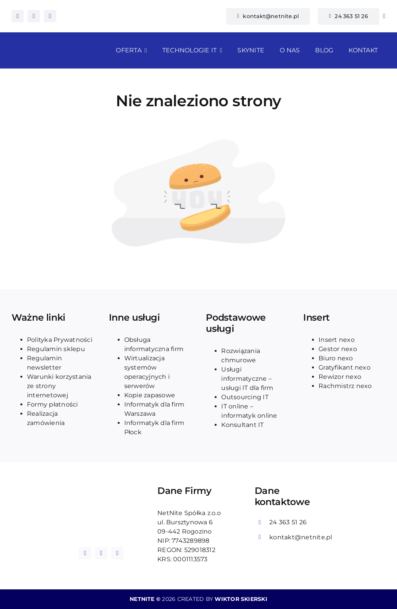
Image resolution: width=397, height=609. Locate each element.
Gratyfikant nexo (344, 367)
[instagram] (34, 16)
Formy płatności (52, 404)
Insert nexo (337, 339)
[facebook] (18, 16)
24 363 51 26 (288, 522)
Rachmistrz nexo (345, 386)
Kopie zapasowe (149, 395)
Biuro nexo (336, 358)
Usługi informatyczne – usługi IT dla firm (247, 379)
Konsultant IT (242, 424)
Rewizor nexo (340, 376)
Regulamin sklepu (56, 349)
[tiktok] (50, 16)
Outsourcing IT (244, 397)
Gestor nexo (338, 349)
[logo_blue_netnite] (101, 502)
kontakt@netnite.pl (300, 537)
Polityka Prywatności (59, 339)
